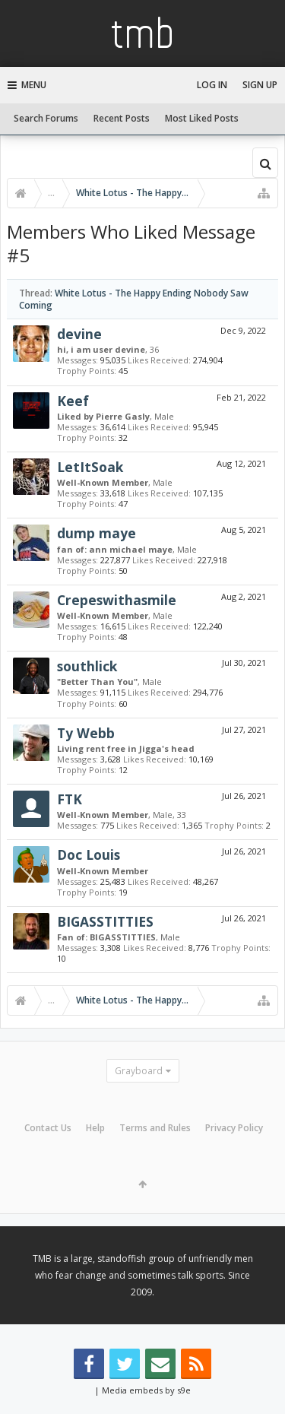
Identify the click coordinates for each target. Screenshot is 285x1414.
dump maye (96, 533)
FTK (69, 799)
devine (79, 334)
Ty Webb (86, 733)
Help (95, 1127)
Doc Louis (88, 854)
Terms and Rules (155, 1127)
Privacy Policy (234, 1127)
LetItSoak (90, 467)
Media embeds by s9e (146, 1390)
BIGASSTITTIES (105, 921)
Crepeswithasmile (116, 600)
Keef (73, 401)
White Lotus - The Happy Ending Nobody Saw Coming (134, 299)
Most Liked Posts (202, 118)
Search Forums (46, 118)
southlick (87, 666)
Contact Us (47, 1127)
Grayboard (139, 1070)
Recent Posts (121, 118)
